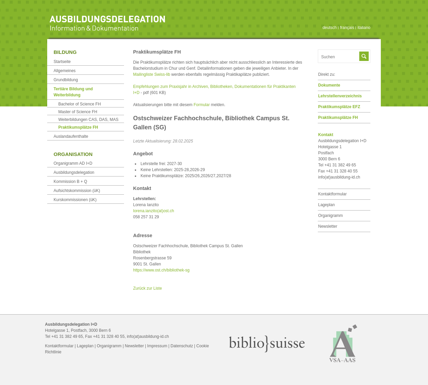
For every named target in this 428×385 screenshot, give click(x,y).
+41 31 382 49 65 (67, 336)
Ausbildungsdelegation (74, 172)
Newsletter (327, 226)
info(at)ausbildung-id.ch (339, 177)
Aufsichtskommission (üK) (77, 190)
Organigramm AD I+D (73, 163)
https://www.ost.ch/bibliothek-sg (161, 270)
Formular (201, 104)
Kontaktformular (332, 194)
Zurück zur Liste (147, 288)
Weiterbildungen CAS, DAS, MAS (88, 119)
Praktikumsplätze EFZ (339, 106)
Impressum (157, 346)
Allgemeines (64, 70)
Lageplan (326, 204)
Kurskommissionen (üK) (75, 199)
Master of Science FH (77, 111)
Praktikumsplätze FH (338, 117)
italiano (364, 27)
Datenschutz (182, 346)
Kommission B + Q (70, 181)
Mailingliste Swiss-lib (151, 74)
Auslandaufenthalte (71, 136)
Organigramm (330, 215)
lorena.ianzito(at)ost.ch (153, 210)
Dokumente (329, 85)
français (347, 27)
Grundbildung (66, 79)
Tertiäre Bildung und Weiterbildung (73, 92)
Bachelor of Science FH (79, 104)
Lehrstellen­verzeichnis (340, 96)
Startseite (62, 61)
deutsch (330, 27)
